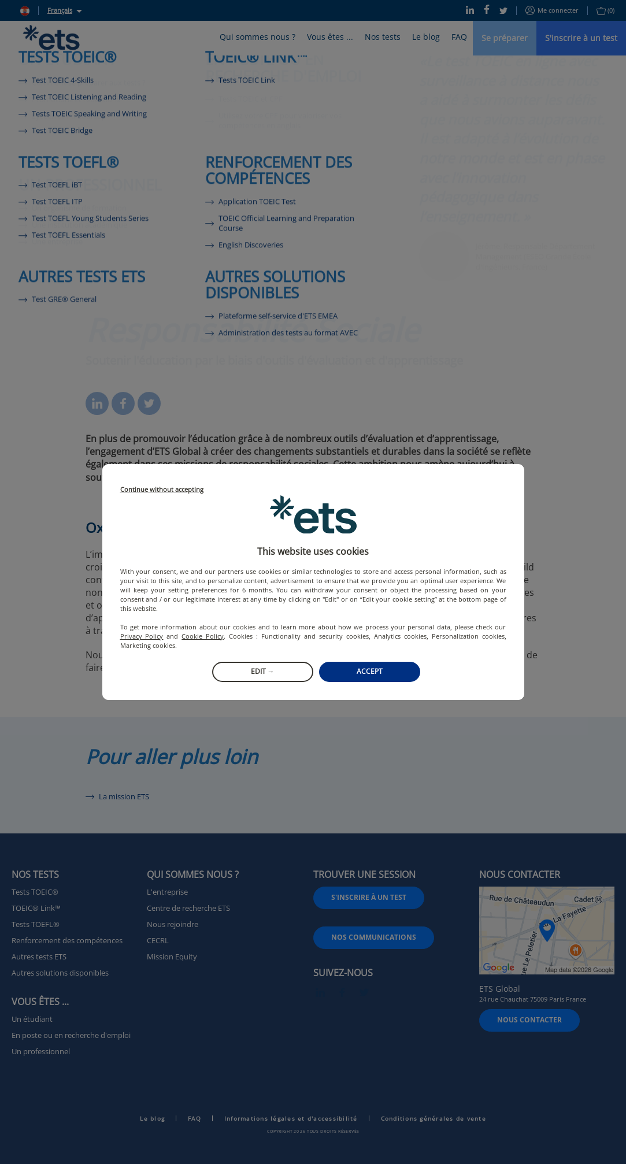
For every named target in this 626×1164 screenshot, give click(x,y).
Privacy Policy (142, 636)
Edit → (263, 671)
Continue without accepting (161, 490)
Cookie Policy (202, 636)
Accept (370, 671)
